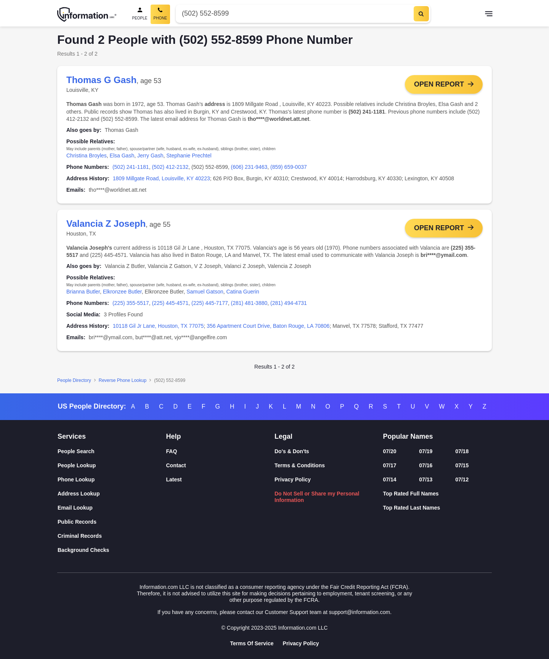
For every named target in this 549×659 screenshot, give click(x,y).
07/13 (425, 479)
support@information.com (359, 612)
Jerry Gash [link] (150, 155)
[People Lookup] (112, 465)
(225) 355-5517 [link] (130, 303)
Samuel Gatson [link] (204, 292)
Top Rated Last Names (411, 508)
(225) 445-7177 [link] (209, 303)
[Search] (421, 13)
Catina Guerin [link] (242, 292)
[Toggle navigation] (488, 14)
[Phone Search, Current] (160, 14)
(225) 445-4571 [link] (170, 303)
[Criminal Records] (112, 536)
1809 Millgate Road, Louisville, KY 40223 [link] (161, 178)
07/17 (389, 465)
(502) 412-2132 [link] (170, 167)
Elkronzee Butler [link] (122, 292)
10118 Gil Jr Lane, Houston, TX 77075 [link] (158, 326)
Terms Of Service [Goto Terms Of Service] (251, 643)
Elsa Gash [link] (122, 155)
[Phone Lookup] (112, 479)
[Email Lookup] (112, 508)
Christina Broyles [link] (86, 155)
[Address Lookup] (112, 494)
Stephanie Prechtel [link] (188, 155)
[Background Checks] (112, 550)
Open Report (439, 84)
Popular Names (408, 436)
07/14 (389, 479)
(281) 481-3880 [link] (249, 303)
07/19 (425, 451)
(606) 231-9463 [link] (249, 167)
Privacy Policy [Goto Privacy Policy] (301, 643)
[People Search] (140, 14)
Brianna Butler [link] (83, 292)
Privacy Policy (292, 479)
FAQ (171, 451)
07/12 (462, 479)
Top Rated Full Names (411, 494)
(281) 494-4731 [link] (288, 303)
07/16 (425, 465)
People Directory (74, 380)
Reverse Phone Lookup (122, 380)
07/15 (462, 465)
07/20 (389, 451)
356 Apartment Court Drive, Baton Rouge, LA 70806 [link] (268, 326)
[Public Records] (112, 522)
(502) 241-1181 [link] (130, 167)
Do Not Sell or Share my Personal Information (317, 497)
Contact (176, 465)
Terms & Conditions (299, 465)
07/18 (462, 451)
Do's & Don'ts (291, 451)
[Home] (87, 14)
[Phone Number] (294, 13)
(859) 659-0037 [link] (288, 167)
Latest (174, 479)
